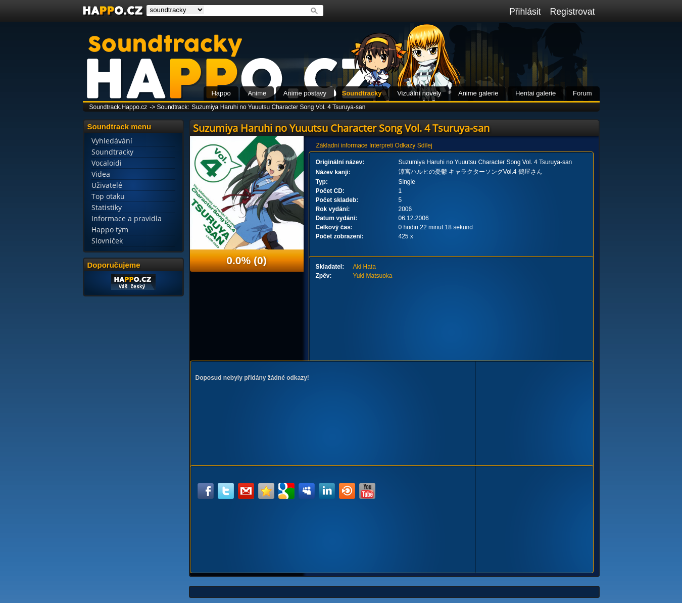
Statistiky (106, 207)
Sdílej (424, 145)
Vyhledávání (111, 140)
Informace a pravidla (126, 218)
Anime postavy (304, 93)
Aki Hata (364, 266)
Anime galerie (478, 93)
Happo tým (109, 229)
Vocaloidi (106, 163)
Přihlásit (525, 12)
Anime (257, 93)
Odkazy (405, 145)
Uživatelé (106, 185)
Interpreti (381, 145)
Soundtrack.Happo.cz (118, 107)
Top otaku (108, 196)
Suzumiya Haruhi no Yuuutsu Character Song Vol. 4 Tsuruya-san (279, 107)
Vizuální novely (419, 93)
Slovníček (107, 240)
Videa (100, 174)
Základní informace (342, 145)
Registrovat (572, 12)
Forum (582, 93)
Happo (220, 93)
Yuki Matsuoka (373, 275)
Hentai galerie (535, 93)
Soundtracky (362, 93)
